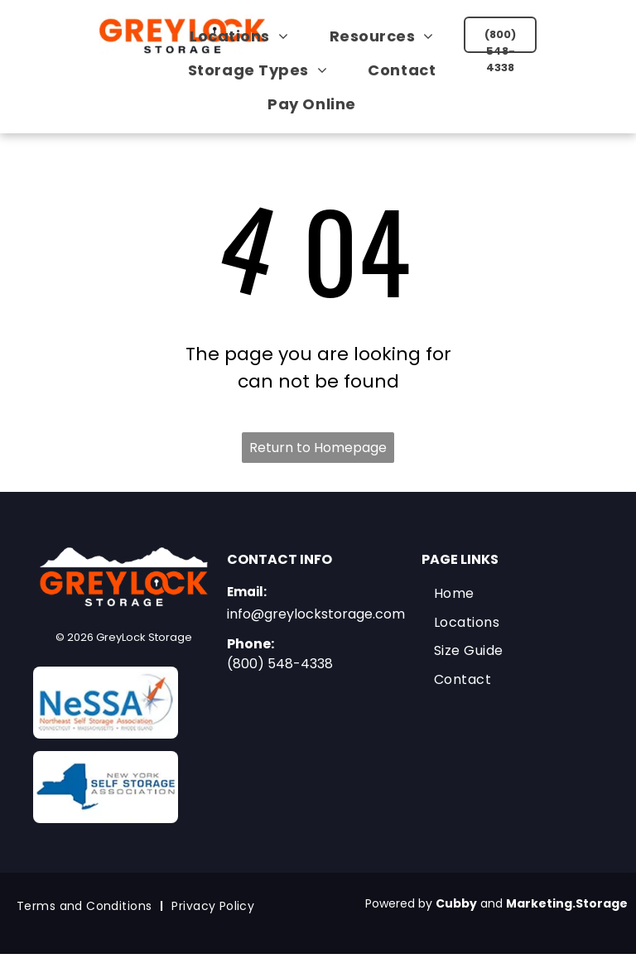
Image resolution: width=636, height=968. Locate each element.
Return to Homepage (318, 447)
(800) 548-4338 (280, 663)
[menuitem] (245, 36)
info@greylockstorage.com (316, 614)
